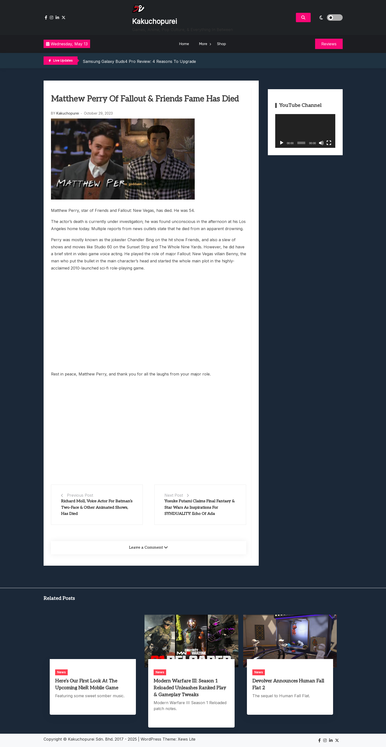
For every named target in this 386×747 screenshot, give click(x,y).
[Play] (281, 142)
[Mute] (321, 142)
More (203, 44)
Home (184, 44)
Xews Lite (186, 739)
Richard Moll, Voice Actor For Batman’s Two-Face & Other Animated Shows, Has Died (96, 507)
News (61, 672)
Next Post (173, 495)
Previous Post (80, 495)
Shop (221, 44)
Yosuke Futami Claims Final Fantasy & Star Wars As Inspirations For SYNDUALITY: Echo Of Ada (199, 507)
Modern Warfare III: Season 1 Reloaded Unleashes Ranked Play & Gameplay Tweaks (190, 688)
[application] (305, 131)
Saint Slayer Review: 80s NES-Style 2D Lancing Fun (131, 60)
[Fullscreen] (328, 142)
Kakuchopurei (154, 21)
